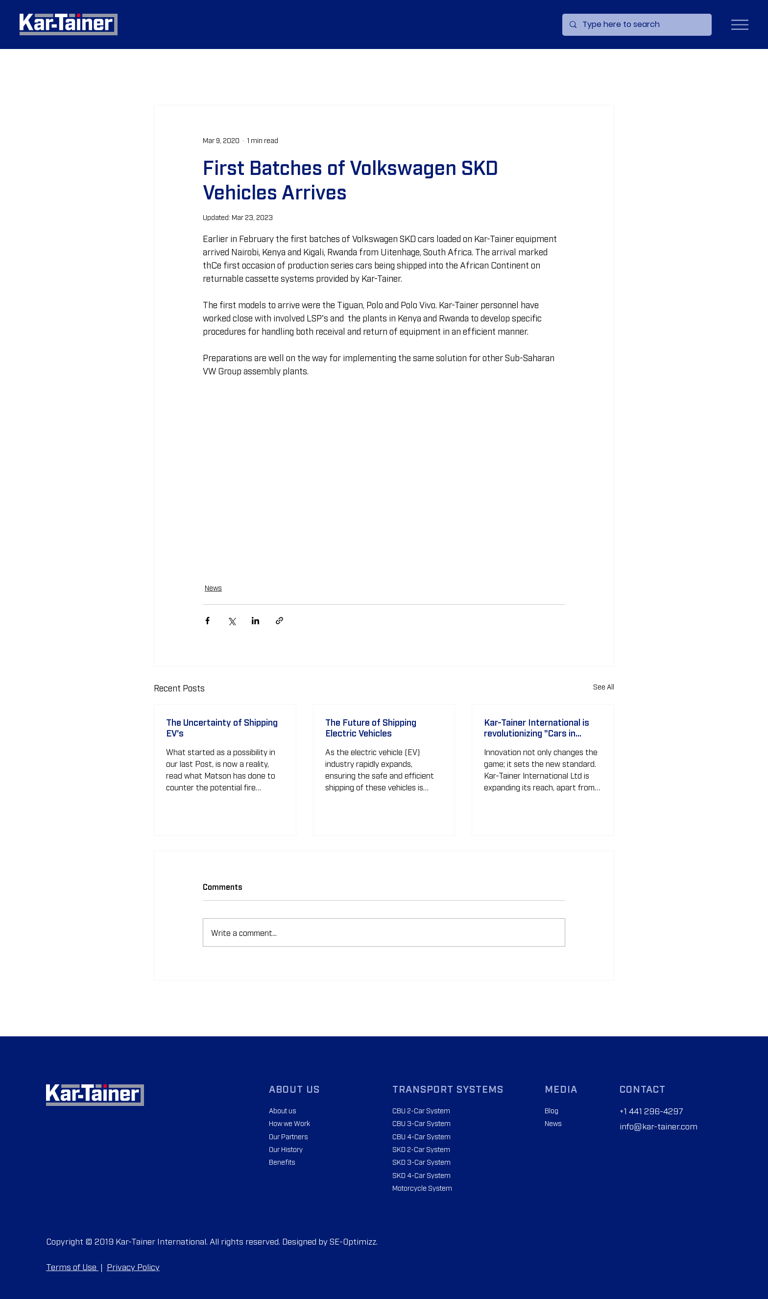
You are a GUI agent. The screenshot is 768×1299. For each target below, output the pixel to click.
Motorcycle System (422, 1187)
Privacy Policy (133, 1266)
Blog (551, 1110)
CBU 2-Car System (421, 1110)
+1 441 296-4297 (651, 1110)
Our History (286, 1149)
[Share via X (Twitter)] (231, 620)
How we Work (289, 1123)
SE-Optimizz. (354, 1241)
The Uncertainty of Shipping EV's (222, 727)
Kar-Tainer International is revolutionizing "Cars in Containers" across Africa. (537, 727)
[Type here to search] (636, 25)
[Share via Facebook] (207, 620)
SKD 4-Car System (421, 1175)
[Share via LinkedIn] (255, 620)
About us (282, 1110)
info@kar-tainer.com (658, 1126)
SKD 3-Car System (421, 1161)
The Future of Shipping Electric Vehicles (370, 727)
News (213, 587)
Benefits (282, 1161)
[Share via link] (279, 620)
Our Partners (288, 1136)
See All (603, 686)
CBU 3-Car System (421, 1123)
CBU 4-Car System (421, 1136)
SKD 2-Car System (421, 1149)
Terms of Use (72, 1266)
